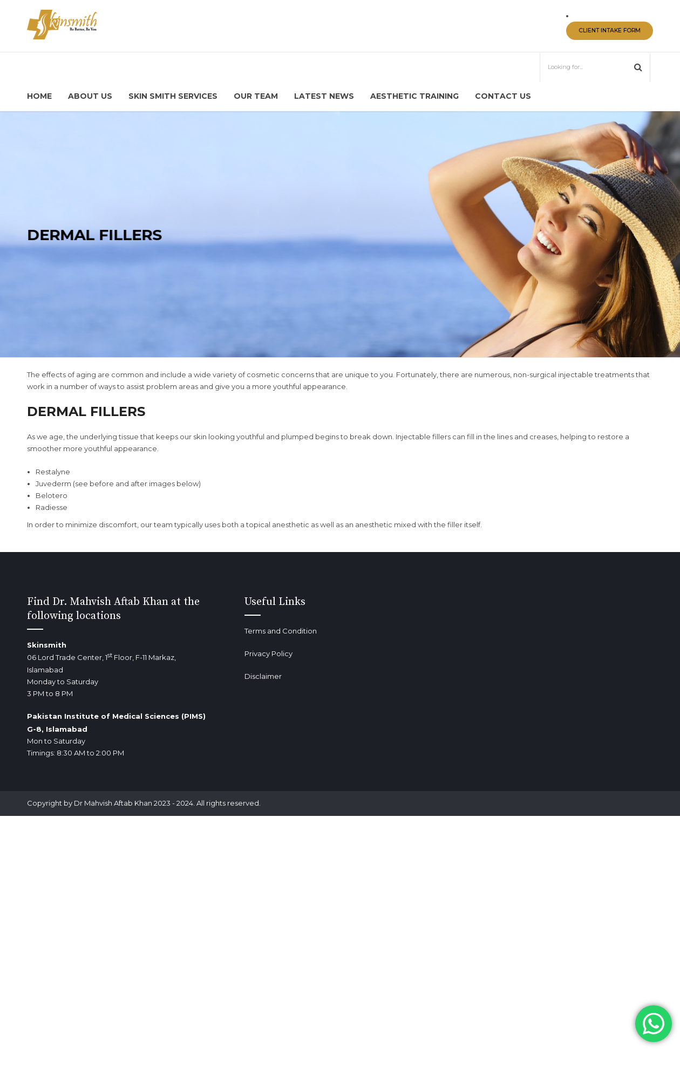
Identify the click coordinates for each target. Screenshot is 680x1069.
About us (90, 96)
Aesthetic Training (414, 96)
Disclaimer (263, 676)
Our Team (256, 96)
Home (39, 96)
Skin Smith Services (172, 96)
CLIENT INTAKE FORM (610, 30)
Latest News (324, 96)
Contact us (503, 96)
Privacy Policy (268, 653)
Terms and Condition (280, 631)
